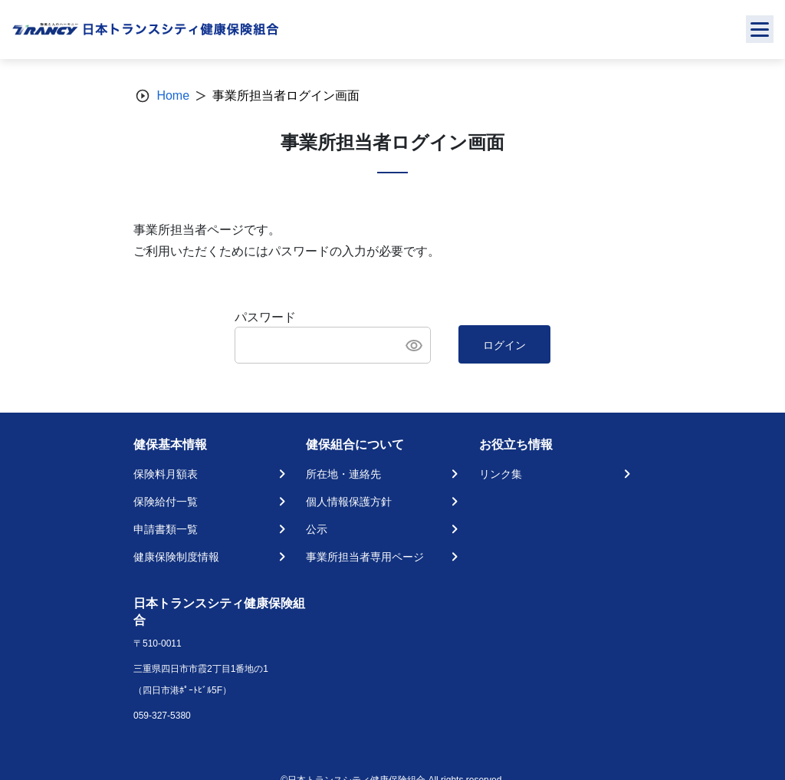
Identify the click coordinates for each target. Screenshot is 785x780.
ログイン (504, 345)
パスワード (265, 317)
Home (172, 95)
